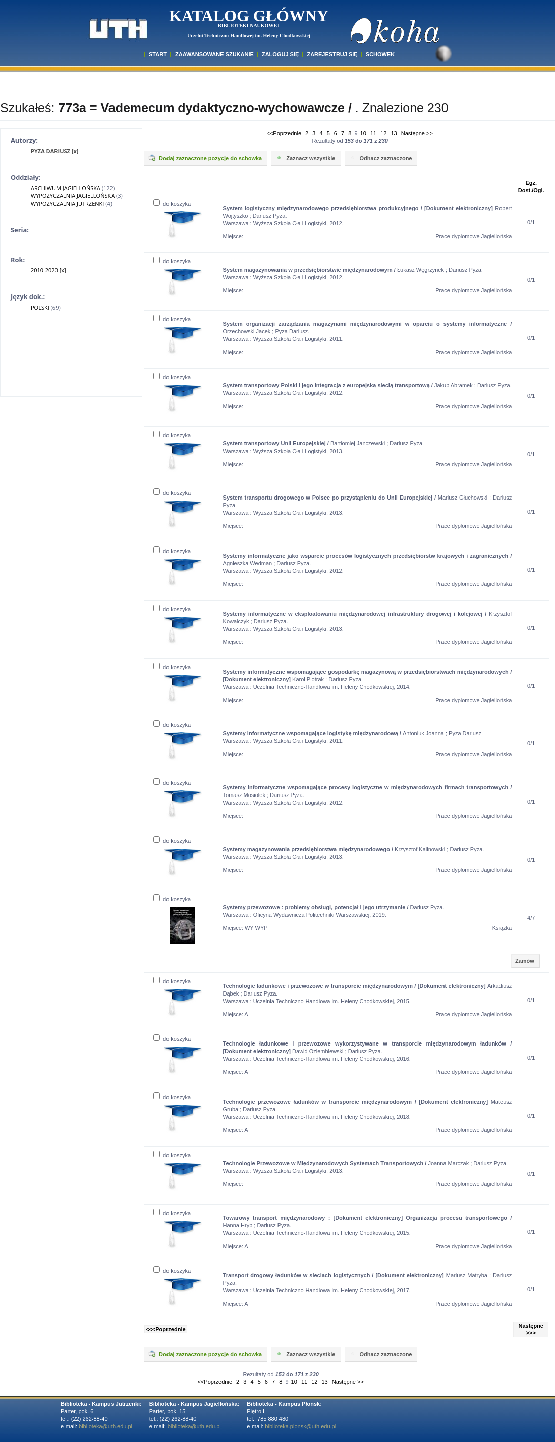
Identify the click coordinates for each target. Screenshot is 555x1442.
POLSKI (40, 307)
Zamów (524, 961)
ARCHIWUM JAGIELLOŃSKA (65, 188)
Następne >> (417, 133)
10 (363, 133)
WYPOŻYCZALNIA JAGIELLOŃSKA (73, 196)
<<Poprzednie (284, 133)
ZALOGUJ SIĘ (280, 54)
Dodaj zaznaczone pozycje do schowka (205, 158)
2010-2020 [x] (48, 270)
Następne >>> (530, 1329)
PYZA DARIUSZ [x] (54, 151)
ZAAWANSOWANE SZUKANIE (214, 54)
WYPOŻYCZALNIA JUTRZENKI (67, 203)
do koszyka (172, 204)
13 (394, 133)
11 (373, 133)
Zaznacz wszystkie (305, 158)
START (158, 54)
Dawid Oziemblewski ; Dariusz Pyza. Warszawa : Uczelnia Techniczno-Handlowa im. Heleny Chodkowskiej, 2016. (367, 1051)
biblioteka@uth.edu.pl (105, 1426)
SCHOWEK (380, 54)
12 (383, 133)
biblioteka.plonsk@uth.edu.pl (300, 1426)
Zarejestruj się (332, 54)
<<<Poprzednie (166, 1329)
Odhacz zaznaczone (380, 158)
